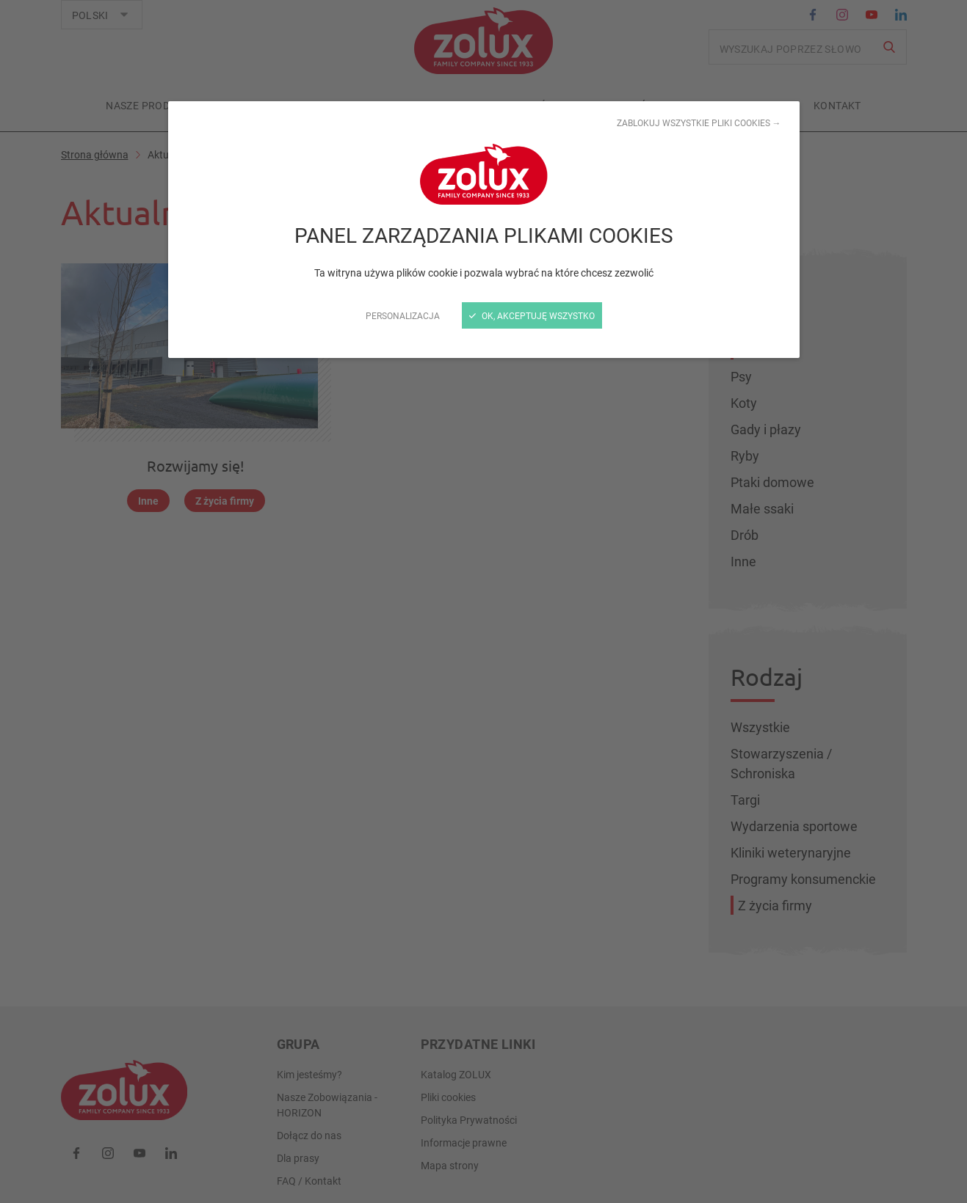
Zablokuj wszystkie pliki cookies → (699, 122)
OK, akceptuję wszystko (532, 315)
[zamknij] (483, 601)
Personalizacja (403, 315)
